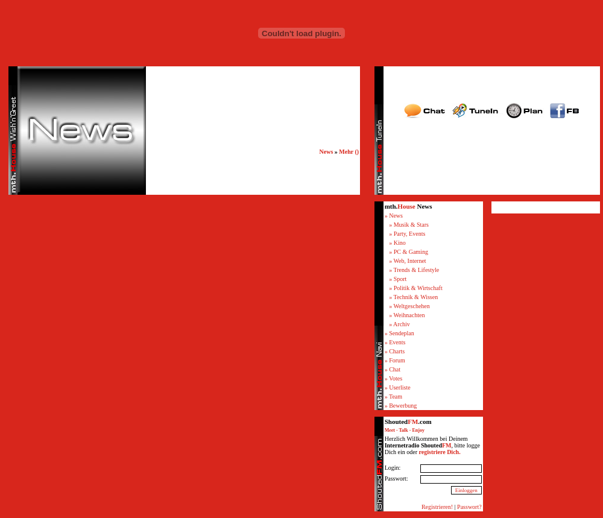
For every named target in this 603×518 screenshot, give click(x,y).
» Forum (395, 360)
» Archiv (399, 324)
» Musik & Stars (409, 224)
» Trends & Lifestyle (414, 270)
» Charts (395, 351)
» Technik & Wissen (413, 297)
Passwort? (469, 507)
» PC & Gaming (408, 251)
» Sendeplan (399, 333)
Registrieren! (437, 507)
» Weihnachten (407, 315)
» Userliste (398, 387)
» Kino (397, 242)
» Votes (393, 378)
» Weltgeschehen (409, 306)
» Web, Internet (407, 260)
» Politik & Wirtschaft (416, 288)
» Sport (397, 279)
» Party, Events (407, 233)
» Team (393, 396)
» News (394, 215)
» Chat (392, 369)
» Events (395, 342)
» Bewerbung (401, 405)
